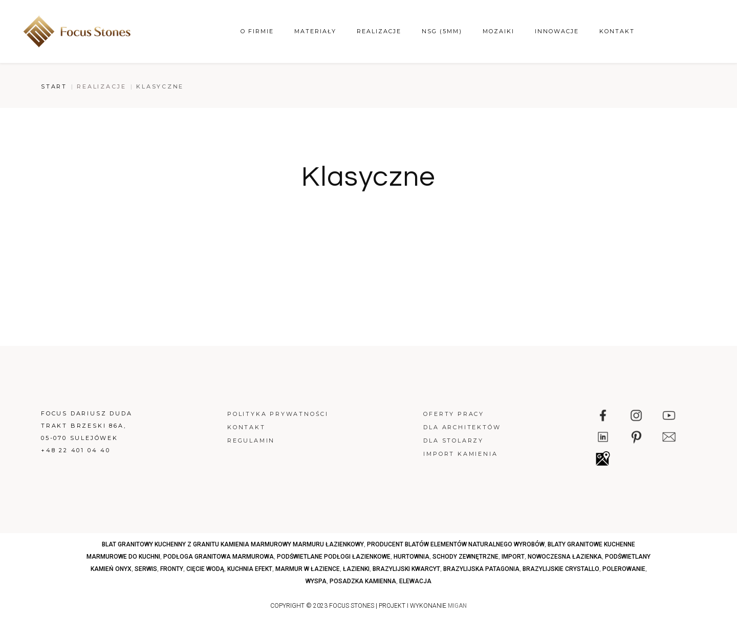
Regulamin (251, 440)
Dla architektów (462, 427)
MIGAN (457, 605)
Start (54, 86)
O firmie (257, 31)
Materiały (315, 31)
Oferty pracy (453, 413)
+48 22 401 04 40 (76, 450)
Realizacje (379, 31)
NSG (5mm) (442, 31)
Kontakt (617, 31)
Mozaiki (498, 31)
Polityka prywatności (278, 413)
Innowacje (557, 31)
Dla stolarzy (453, 440)
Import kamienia (460, 453)
